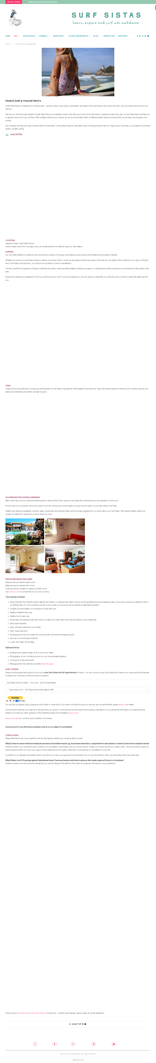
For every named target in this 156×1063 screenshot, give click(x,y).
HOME (7, 36)
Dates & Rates (29, 36)
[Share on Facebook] (77, 1024)
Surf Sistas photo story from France (31, 1013)
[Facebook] (137, 36)
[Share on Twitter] (80, 1024)
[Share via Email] (85, 1024)
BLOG (95, 36)
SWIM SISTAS (58, 36)
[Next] (27, 2)
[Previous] (24, 2)
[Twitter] (140, 36)
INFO (16, 36)
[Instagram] (142, 36)
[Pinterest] (145, 36)
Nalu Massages (48, 664)
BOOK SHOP (122, 36)
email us (122, 705)
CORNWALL (43, 36)
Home (7, 44)
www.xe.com (14, 592)
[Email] (148, 36)
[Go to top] (78, 1060)
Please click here (12, 718)
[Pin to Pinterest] (82, 1024)
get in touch (74, 713)
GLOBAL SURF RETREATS (78, 36)
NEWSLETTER (108, 36)
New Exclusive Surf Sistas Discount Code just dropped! (53, 2)
